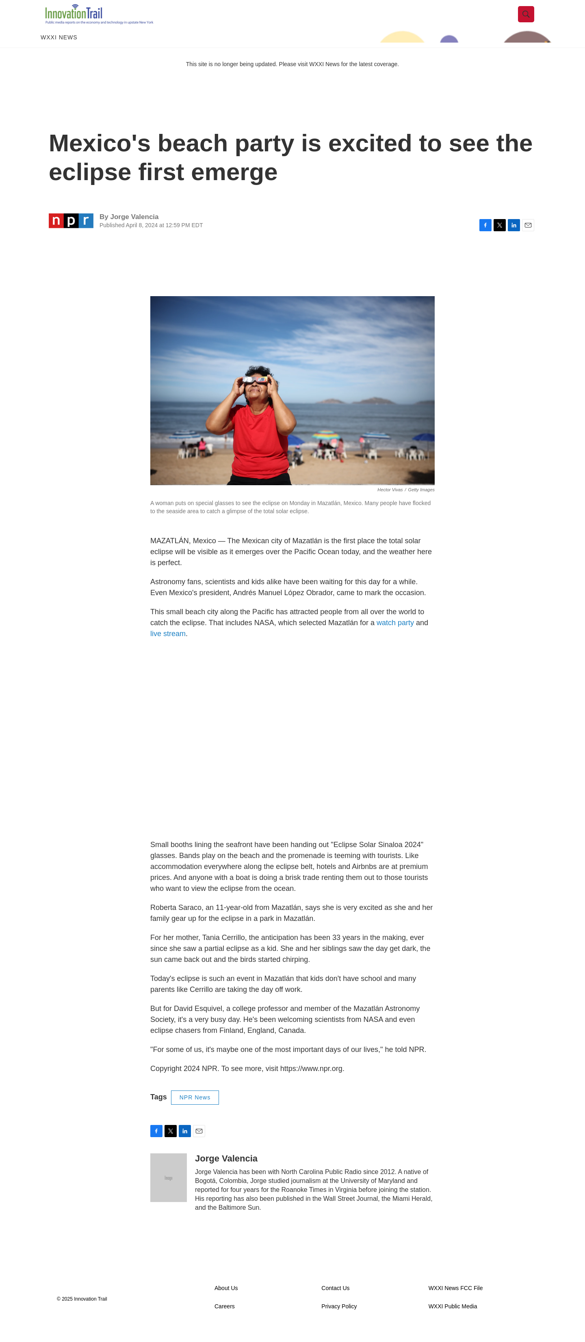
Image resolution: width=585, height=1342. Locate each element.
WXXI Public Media (453, 1321)
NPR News (195, 1111)
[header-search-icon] (531, 21)
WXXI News (59, 52)
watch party (395, 637)
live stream (168, 648)
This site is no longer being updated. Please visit (248, 78)
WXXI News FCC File (456, 1302)
